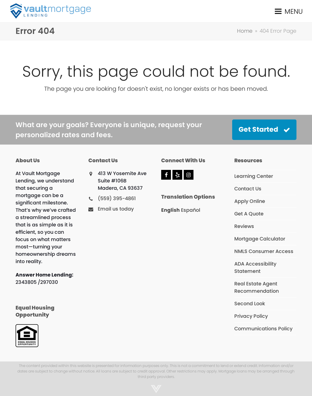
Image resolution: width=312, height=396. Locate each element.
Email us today (116, 208)
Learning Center (253, 176)
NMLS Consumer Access (263, 251)
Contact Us (247, 188)
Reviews (244, 226)
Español (190, 210)
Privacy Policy (251, 316)
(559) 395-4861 (117, 198)
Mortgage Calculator (259, 238)
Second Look (249, 303)
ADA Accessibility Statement (255, 267)
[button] (289, 11)
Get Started (264, 129)
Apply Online (249, 201)
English (170, 210)
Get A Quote (249, 213)
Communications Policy (263, 328)
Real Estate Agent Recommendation (256, 287)
